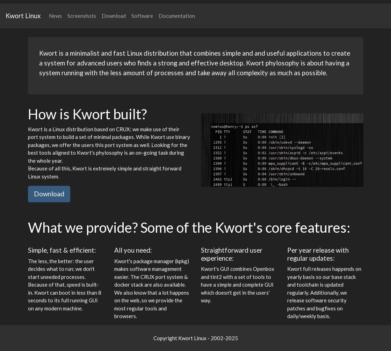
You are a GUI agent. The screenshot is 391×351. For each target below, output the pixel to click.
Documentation (177, 16)
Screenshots (81, 16)
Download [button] (49, 194)
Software (142, 16)
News (55, 16)
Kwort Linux (23, 16)
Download (114, 16)
